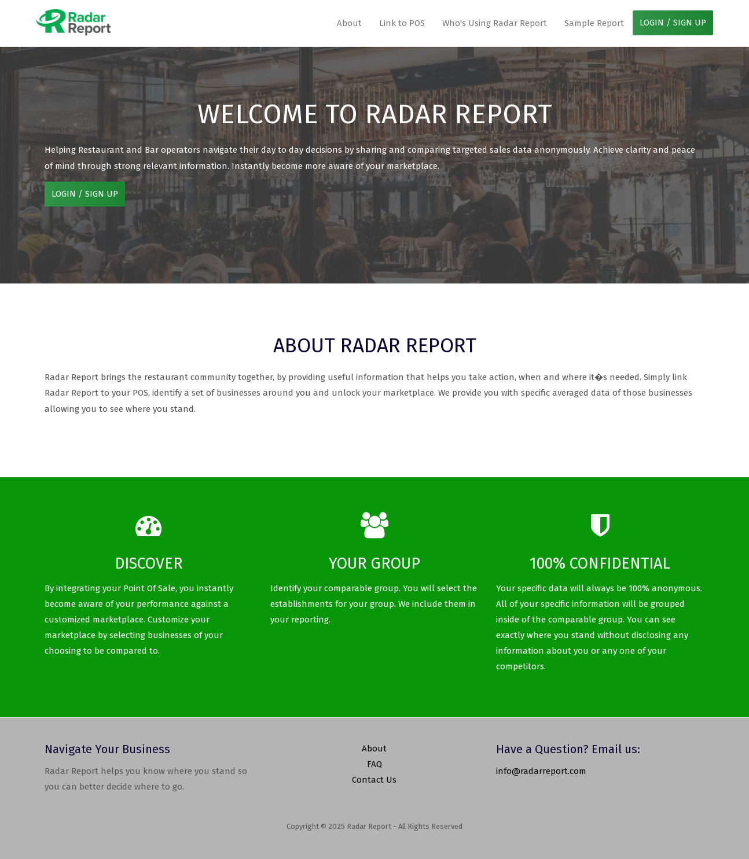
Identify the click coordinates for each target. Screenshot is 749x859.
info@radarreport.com (541, 771)
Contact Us (374, 780)
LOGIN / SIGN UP (673, 22)
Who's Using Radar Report (494, 23)
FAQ (374, 764)
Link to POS (402, 23)
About (349, 23)
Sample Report (594, 23)
